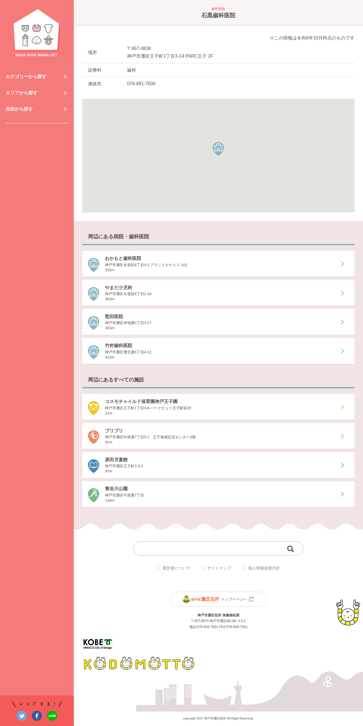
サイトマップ (216, 568)
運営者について (173, 568)
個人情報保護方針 (261, 568)
